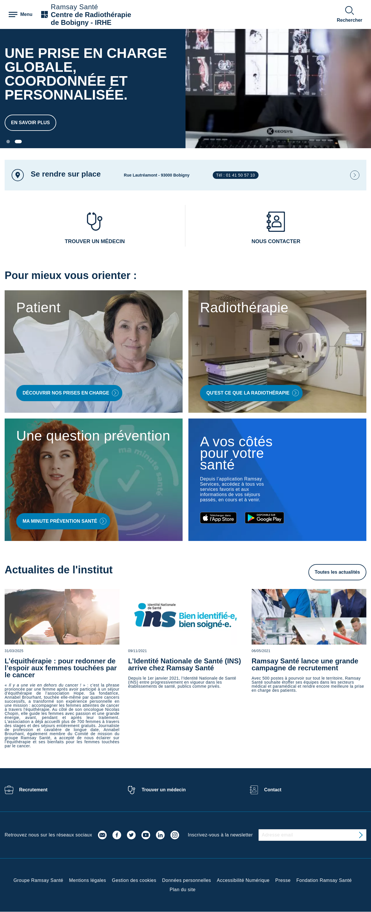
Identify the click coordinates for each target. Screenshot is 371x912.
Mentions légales (87, 880)
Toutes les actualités (337, 572)
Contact (272, 789)
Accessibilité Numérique (243, 880)
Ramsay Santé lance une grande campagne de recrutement (305, 664)
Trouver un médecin (164, 789)
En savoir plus (30, 122)
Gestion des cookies (134, 880)
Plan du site (182, 889)
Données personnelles (186, 880)
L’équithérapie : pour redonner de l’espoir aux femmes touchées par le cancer (61, 668)
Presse (283, 880)
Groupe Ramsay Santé (38, 880)
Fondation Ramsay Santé (324, 880)
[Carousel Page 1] (8, 141)
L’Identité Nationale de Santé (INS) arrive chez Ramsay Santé (184, 664)
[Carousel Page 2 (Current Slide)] (18, 141)
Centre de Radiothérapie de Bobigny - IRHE (91, 18)
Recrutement (33, 789)
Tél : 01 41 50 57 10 (235, 175)
